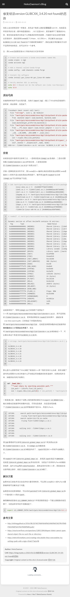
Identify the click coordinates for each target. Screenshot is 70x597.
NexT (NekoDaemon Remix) (42, 594)
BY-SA (51, 560)
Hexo (29, 594)
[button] (3, 4)
